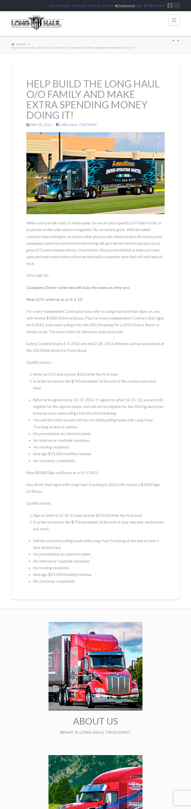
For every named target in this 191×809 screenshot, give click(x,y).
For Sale (108, 5)
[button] (174, 20)
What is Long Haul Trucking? (95, 732)
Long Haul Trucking (76, 124)
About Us (95, 721)
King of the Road (59, 5)
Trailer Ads (94, 5)
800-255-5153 (154, 5)
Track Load (79, 5)
